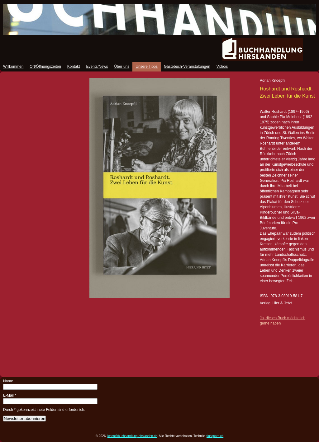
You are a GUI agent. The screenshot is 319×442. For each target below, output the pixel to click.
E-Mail (9, 395)
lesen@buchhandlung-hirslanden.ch (132, 436)
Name (8, 381)
